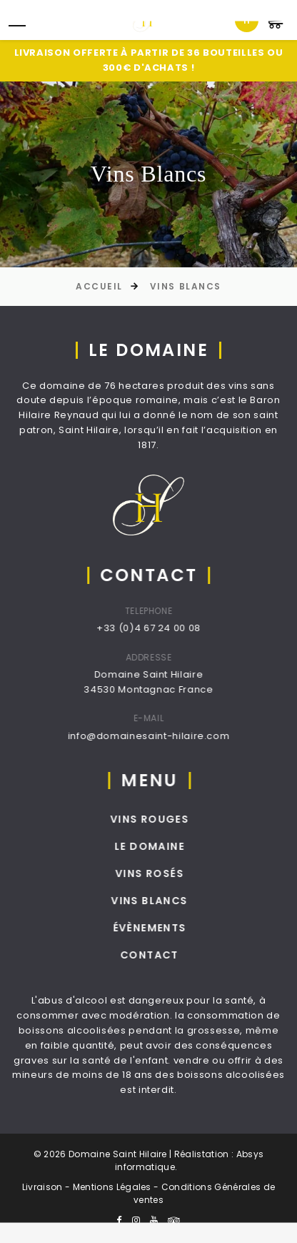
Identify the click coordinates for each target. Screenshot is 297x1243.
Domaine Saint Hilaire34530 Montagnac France (164, 682)
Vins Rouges (173, 819)
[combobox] (246, 20)
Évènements (173, 928)
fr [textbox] (247, 19)
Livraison (42, 1187)
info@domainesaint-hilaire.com (165, 736)
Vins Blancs (185, 286)
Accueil (99, 286)
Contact (173, 955)
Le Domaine (173, 846)
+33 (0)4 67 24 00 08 (165, 628)
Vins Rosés (173, 873)
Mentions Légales (112, 1187)
